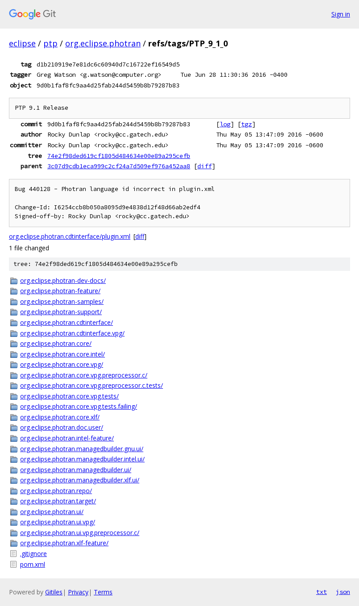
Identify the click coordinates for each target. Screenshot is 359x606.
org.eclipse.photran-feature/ (60, 290)
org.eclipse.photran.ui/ (51, 511)
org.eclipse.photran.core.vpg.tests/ (69, 396)
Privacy (78, 592)
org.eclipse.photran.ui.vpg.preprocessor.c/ (79, 532)
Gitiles (54, 592)
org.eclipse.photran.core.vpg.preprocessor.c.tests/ (91, 385)
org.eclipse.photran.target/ (58, 501)
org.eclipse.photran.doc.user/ (61, 427)
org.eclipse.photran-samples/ (62, 301)
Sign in (340, 14)
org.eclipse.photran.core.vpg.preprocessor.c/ (83, 375)
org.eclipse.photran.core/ (56, 343)
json (343, 592)
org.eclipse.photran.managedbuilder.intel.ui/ (82, 459)
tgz (246, 124)
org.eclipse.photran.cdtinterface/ (66, 322)
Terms (103, 592)
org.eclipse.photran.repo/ (56, 490)
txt (321, 592)
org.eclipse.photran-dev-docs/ (63, 280)
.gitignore (33, 553)
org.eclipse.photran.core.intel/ (62, 354)
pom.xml (32, 564)
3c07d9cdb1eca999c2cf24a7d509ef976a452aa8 (118, 166)
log (225, 124)
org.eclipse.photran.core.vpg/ (61, 364)
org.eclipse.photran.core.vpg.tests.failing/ (78, 406)
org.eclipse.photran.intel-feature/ (67, 438)
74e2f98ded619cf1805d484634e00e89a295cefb (118, 156)
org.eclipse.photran (103, 43)
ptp (50, 43)
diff (204, 166)
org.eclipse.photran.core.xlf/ (60, 417)
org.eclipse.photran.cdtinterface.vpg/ (72, 333)
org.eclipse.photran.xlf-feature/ (64, 543)
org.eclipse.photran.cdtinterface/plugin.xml (69, 236)
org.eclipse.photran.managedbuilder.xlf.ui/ (79, 480)
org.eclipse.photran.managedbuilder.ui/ (75, 469)
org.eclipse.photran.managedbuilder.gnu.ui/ (81, 448)
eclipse (22, 43)
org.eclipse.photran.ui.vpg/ (57, 522)
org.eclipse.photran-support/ (61, 311)
